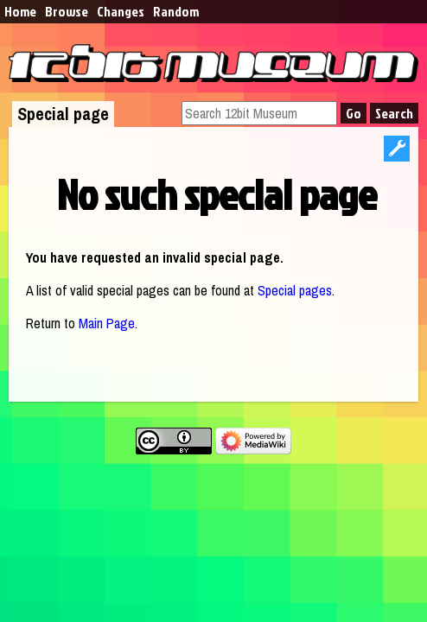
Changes (120, 11)
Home (20, 11)
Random (176, 11)
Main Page (107, 323)
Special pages (295, 290)
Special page (63, 113)
